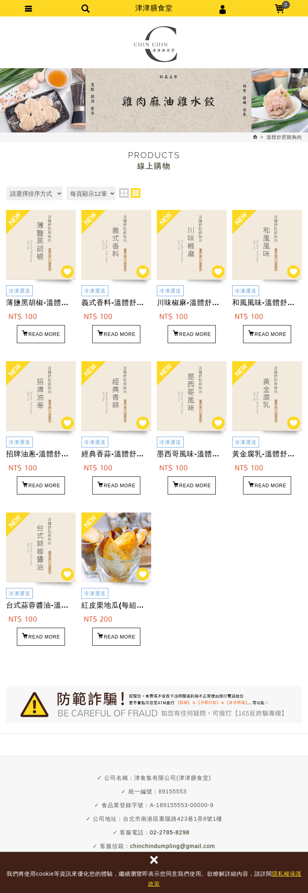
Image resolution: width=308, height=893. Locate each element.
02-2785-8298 (170, 832)
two (124, 193)
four (135, 193)
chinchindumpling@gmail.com (172, 846)
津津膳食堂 (154, 44)
